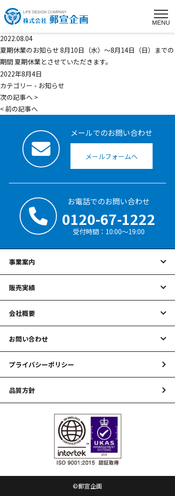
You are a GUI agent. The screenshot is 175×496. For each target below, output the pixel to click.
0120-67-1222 (108, 219)
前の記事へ (21, 108)
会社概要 (22, 313)
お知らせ (51, 85)
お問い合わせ (28, 338)
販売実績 (22, 287)
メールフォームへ (111, 156)
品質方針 (22, 390)
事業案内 (22, 261)
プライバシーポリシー (41, 364)
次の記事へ (16, 97)
